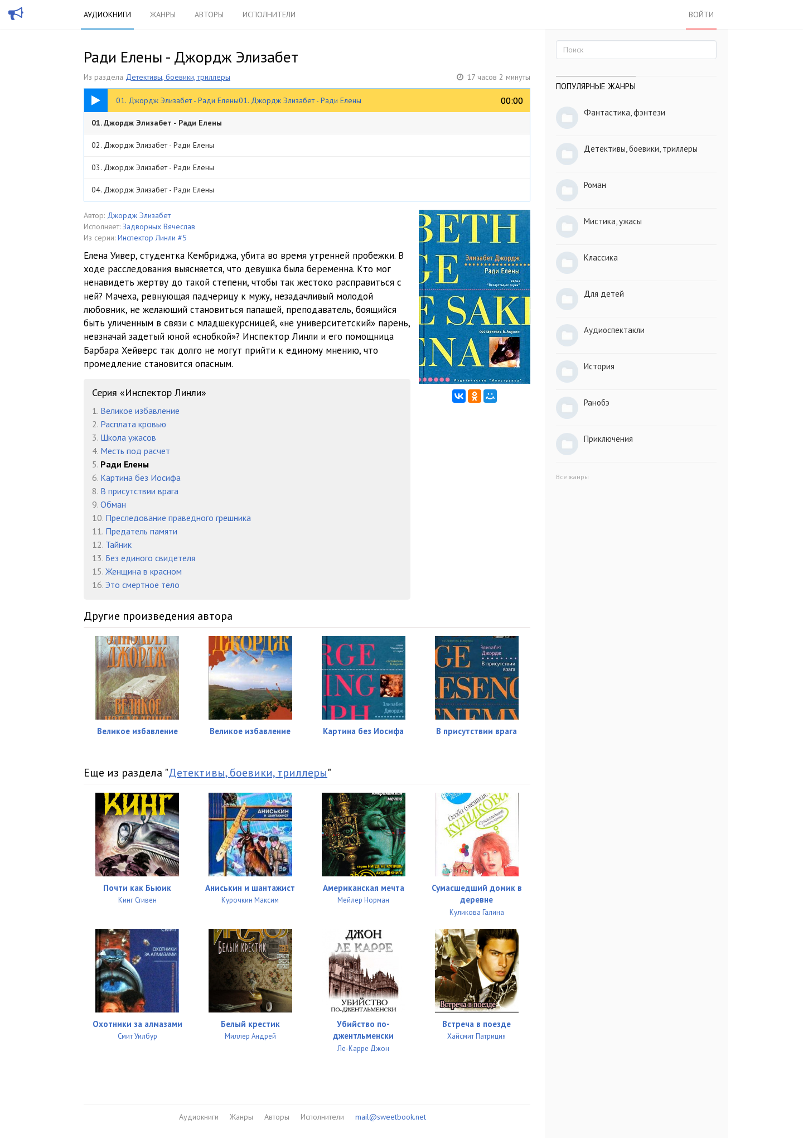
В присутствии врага (139, 490)
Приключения (608, 438)
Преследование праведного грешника (178, 517)
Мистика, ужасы (613, 221)
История (599, 366)
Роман (595, 185)
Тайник (118, 544)
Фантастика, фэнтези (624, 112)
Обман (113, 504)
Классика (601, 257)
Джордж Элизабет (139, 215)
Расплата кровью (133, 424)
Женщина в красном (143, 571)
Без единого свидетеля (150, 557)
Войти (701, 14)
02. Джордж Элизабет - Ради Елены (152, 145)
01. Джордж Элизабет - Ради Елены (156, 123)
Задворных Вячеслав (159, 226)
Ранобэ (596, 402)
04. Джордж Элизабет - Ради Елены (152, 190)
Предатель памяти (141, 531)
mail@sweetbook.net (390, 1117)
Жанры (163, 14)
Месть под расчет (135, 450)
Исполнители (269, 14)
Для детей (604, 293)
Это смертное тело (142, 584)
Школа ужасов (128, 437)
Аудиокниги (107, 14)
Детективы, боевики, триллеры (177, 77)
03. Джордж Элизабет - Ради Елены (152, 167)
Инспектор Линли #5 (152, 238)
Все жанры (572, 476)
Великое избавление (140, 410)
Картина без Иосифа (140, 477)
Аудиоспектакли (614, 330)
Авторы (209, 14)
